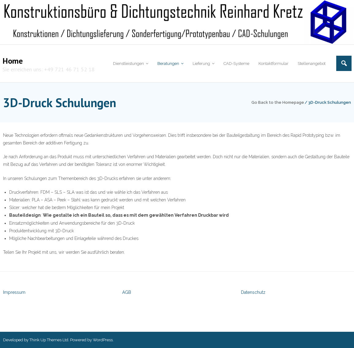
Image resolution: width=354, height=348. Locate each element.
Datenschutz (253, 292)
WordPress (103, 340)
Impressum (14, 292)
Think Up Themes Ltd (48, 340)
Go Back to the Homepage (277, 102)
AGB (126, 292)
